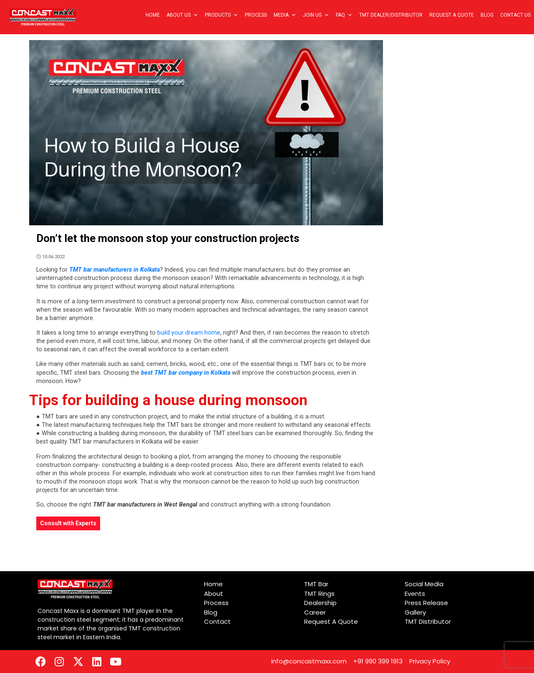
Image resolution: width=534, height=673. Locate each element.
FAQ (344, 15)
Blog (487, 15)
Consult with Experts (68, 523)
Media (285, 15)
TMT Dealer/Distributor (391, 15)
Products (221, 15)
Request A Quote (451, 15)
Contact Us (515, 15)
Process (256, 15)
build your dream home (188, 332)
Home (153, 15)
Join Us (316, 15)
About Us (182, 15)
